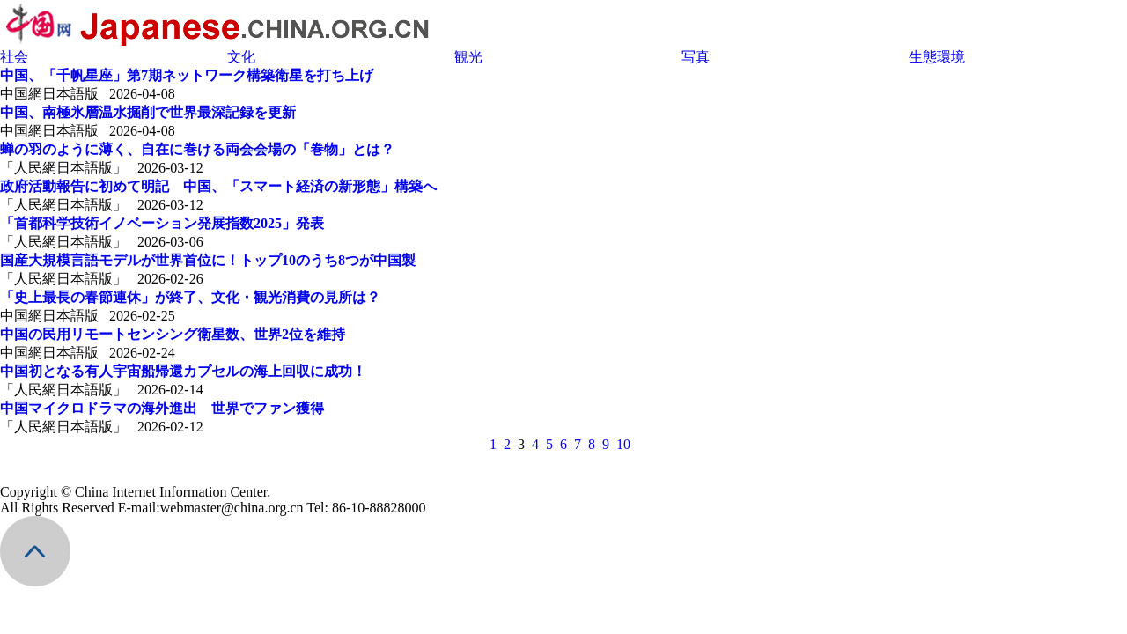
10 (623, 444)
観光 (468, 56)
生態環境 (937, 56)
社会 (14, 56)
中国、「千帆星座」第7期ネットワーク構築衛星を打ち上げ (186, 75)
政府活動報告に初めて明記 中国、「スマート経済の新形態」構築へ (218, 186)
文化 (241, 56)
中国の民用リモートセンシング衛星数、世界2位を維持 (172, 334)
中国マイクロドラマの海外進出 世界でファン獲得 (162, 408)
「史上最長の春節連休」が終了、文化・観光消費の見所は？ (190, 297)
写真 (695, 56)
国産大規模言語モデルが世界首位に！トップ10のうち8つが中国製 (208, 260)
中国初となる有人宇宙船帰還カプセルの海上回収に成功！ (183, 371)
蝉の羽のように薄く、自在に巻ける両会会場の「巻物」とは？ (197, 149)
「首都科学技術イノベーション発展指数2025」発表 (162, 223)
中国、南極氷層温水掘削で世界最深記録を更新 (148, 112)
